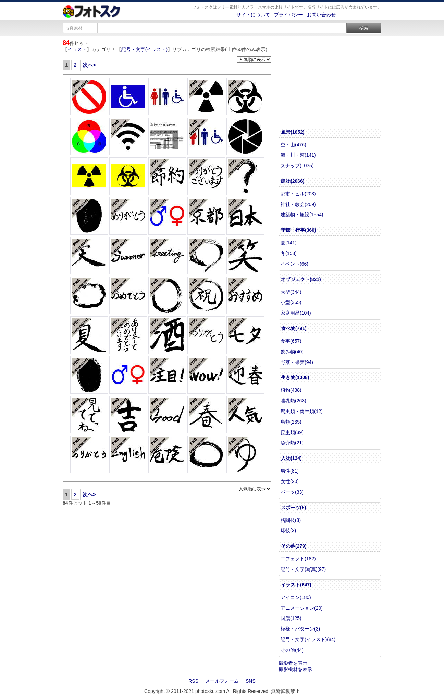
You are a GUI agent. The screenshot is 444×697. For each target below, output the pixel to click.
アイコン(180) (296, 597)
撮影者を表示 (293, 663)
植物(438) (291, 390)
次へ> (89, 65)
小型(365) (291, 302)
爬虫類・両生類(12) (302, 411)
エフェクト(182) (298, 558)
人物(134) (291, 458)
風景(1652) (292, 132)
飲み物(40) (292, 351)
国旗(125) (291, 618)
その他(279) (294, 546)
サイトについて (253, 14)
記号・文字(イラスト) (144, 49)
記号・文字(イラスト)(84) (308, 639)
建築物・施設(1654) (302, 214)
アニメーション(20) (302, 608)
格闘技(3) (291, 520)
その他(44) (292, 650)
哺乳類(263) (293, 400)
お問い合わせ (321, 14)
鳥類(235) (291, 422)
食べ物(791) (294, 328)
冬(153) (289, 253)
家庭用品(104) (296, 313)
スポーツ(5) (293, 507)
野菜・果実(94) (297, 362)
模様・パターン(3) (300, 629)
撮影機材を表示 (295, 669)
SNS (251, 681)
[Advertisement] (167, 572)
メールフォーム (222, 681)
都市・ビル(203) (298, 193)
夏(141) (289, 242)
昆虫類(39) (292, 432)
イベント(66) (294, 264)
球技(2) (288, 530)
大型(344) (291, 292)
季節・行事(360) (298, 230)
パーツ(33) (292, 492)
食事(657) (291, 341)
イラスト (77, 49)
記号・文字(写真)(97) (303, 569)
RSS (193, 681)
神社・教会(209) (298, 204)
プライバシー (288, 14)
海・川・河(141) (298, 155)
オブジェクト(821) (301, 279)
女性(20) (290, 481)
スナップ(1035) (297, 165)
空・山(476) (293, 144)
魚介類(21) (292, 442)
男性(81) (290, 471)
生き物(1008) (295, 377)
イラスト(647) (296, 584)
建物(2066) (292, 181)
